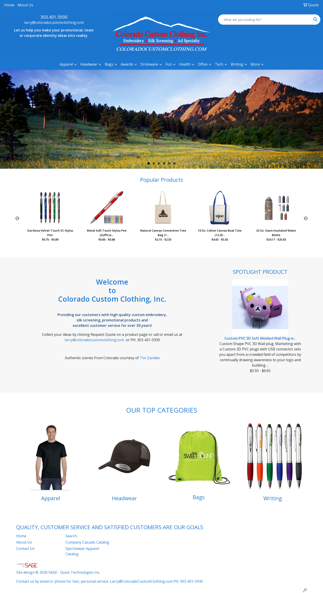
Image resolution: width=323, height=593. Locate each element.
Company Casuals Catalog (87, 542)
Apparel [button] (66, 64)
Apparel (50, 498)
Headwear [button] (88, 64)
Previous (17, 218)
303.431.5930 (53, 17)
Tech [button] (219, 64)
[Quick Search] (264, 19)
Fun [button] (169, 64)
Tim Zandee (150, 357)
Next (305, 218)
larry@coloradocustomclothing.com (54, 22)
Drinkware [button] (149, 64)
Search (71, 535)
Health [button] (184, 64)
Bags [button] (109, 64)
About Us (25, 4)
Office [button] (202, 64)
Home (9, 4)
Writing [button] (237, 64)
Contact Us (25, 548)
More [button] (255, 64)
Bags (199, 497)
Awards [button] (127, 64)
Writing (272, 498)
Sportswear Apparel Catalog (82, 551)
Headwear (124, 498)
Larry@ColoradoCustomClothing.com (141, 581)
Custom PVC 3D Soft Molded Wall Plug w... (260, 338)
